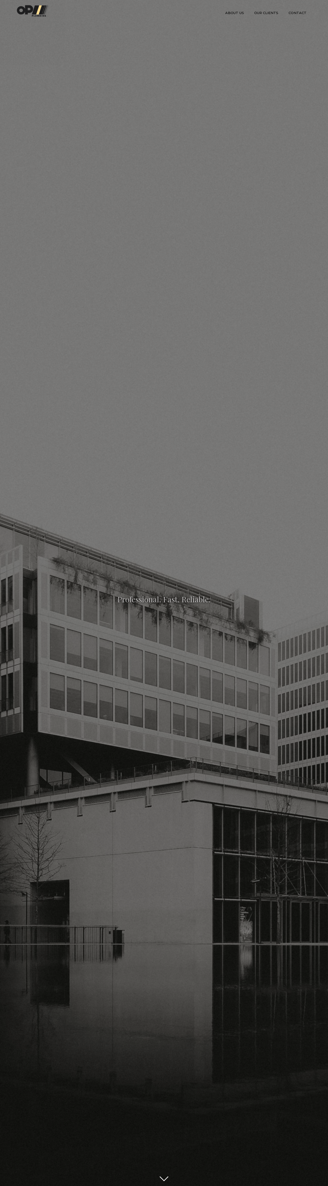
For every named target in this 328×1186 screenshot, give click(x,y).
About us (234, 13)
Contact (297, 13)
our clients (266, 13)
